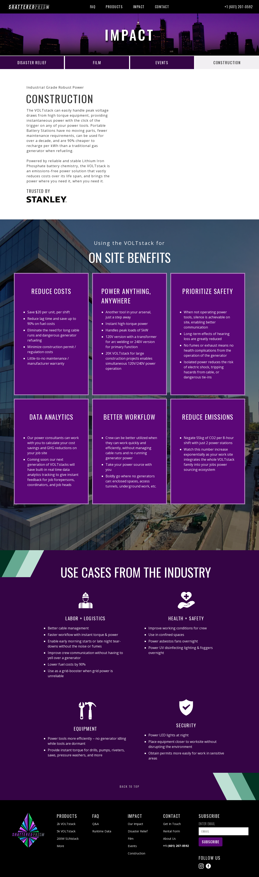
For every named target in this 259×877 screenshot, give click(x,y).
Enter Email (207, 823)
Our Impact (135, 824)
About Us (169, 839)
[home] (29, 7)
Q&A (95, 824)
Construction (136, 853)
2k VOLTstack (66, 824)
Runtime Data (101, 831)
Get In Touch (172, 824)
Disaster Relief (138, 831)
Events (132, 846)
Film (130, 839)
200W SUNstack (68, 839)
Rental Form (171, 831)
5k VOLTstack (66, 831)
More (60, 846)
